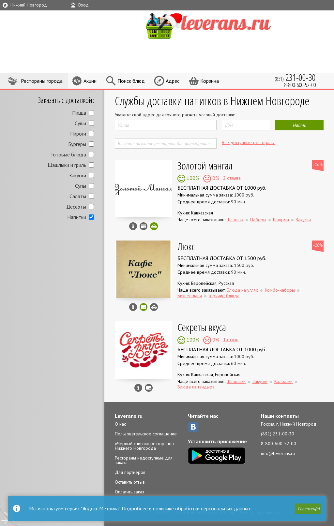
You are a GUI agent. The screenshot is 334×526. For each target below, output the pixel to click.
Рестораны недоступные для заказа (144, 460)
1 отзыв (230, 340)
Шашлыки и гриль (67, 165)
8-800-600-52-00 (278, 443)
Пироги (78, 133)
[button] (308, 509)
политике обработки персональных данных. (202, 508)
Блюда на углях (242, 290)
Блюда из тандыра (196, 387)
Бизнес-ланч (189, 296)
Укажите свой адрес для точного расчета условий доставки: (175, 114)
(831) (295, 77)
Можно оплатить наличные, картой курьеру (143, 226)
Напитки (76, 217)
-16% (318, 164)
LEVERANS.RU (218, 25)
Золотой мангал (205, 165)
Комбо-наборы (280, 290)
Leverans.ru (129, 416)
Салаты (77, 196)
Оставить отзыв (130, 482)
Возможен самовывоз (154, 307)
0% (215, 178)
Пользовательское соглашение (146, 434)
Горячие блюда (224, 296)
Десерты (76, 206)
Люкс (186, 246)
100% (192, 178)
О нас (120, 424)
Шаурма (281, 220)
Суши (80, 123)
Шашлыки (236, 381)
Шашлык (235, 220)
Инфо (133, 226)
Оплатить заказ (129, 492)
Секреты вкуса (201, 327)
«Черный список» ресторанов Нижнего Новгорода (144, 446)
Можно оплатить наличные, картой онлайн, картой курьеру (143, 307)
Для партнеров (130, 472)
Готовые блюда (68, 154)
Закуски (77, 175)
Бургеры (77, 144)
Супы (80, 186)
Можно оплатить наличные (149, 388)
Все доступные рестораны (248, 142)
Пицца (79, 113)
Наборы (258, 220)
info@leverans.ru (278, 453)
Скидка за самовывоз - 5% (154, 226)
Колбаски (283, 381)
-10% (318, 245)
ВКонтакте (193, 427)
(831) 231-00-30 (277, 434)
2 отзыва (232, 178)
